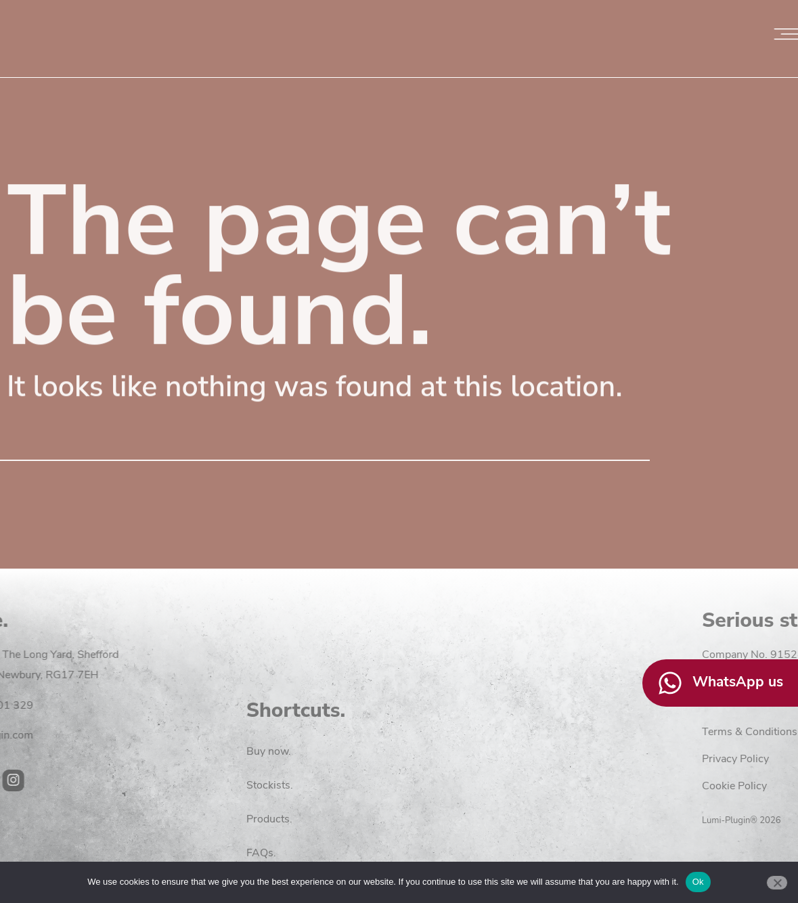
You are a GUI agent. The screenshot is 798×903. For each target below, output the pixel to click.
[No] (777, 882)
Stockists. (269, 857)
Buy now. (268, 823)
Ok (698, 882)
